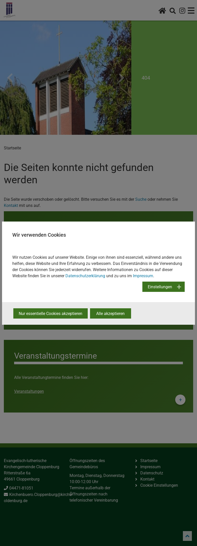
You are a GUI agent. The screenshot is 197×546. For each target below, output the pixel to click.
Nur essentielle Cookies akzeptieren (50, 313)
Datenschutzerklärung (85, 275)
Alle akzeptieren (110, 313)
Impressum (143, 275)
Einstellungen (160, 286)
